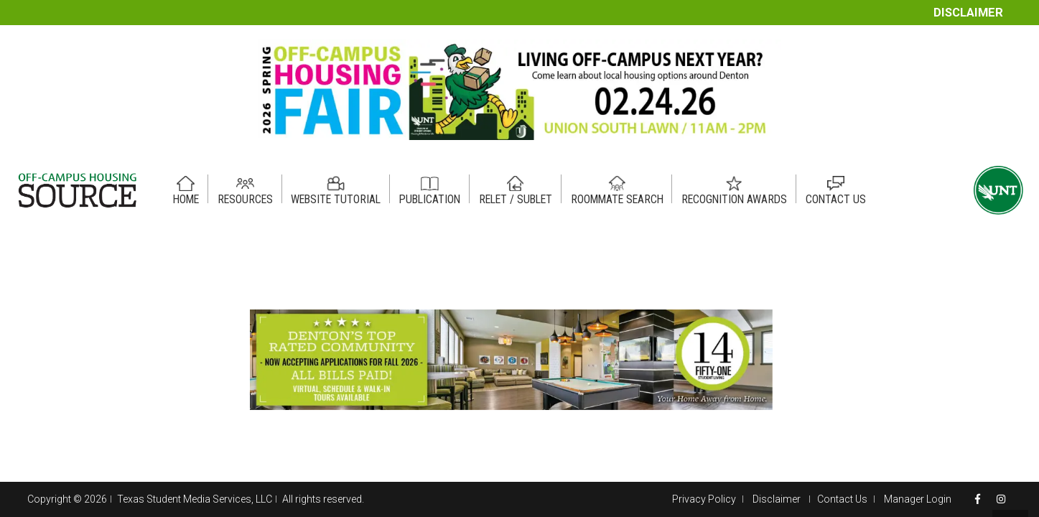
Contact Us (842, 499)
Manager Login (917, 499)
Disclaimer (968, 12)
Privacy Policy (704, 499)
